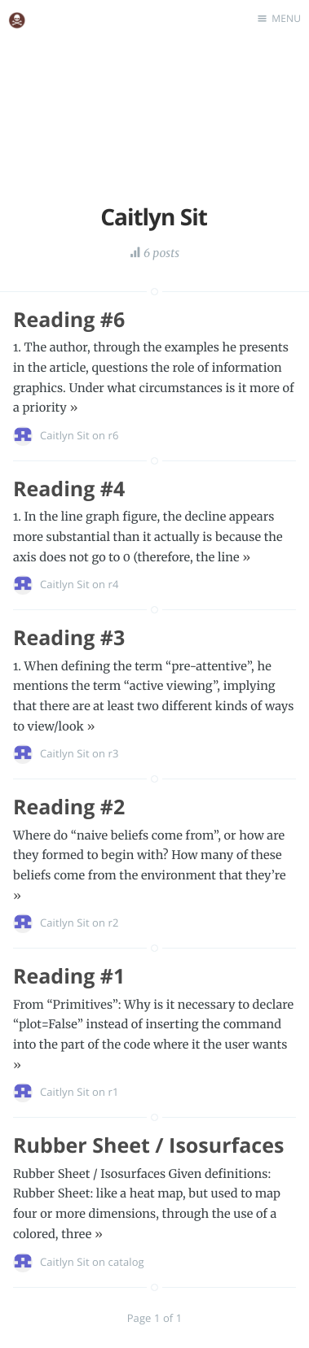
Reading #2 (69, 807)
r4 (113, 584)
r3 (113, 753)
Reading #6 (69, 320)
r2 (113, 922)
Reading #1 (69, 976)
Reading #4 (69, 489)
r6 (113, 435)
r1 (113, 1091)
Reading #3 (69, 638)
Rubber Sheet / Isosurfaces (148, 1145)
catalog (126, 1261)
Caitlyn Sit (65, 435)
